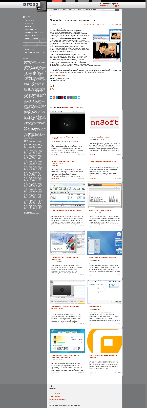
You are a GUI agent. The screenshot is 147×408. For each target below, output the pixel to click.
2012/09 (26, 143)
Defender (35, 72)
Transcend (42, 112)
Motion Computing (28, 91)
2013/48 (35, 168)
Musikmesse (41, 93)
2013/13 (26, 159)
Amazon (26, 65)
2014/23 (26, 176)
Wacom (28, 116)
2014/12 (35, 172)
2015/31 (26, 193)
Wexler (44, 116)
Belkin (33, 67)
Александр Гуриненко (39, 128)
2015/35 (26, 194)
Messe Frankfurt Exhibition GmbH (32, 89)
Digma (25, 73)
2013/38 (26, 166)
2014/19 (26, 174)
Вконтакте (30, 121)
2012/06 (31, 141)
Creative (43, 71)
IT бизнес (29, 20)
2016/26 (40, 204)
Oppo (25, 98)
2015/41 (35, 195)
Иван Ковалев (37, 132)
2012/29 (26, 149)
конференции (33, 213)
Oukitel (38, 98)
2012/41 (26, 152)
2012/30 (31, 149)
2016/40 (26, 208)
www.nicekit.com (59, 75)
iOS (42, 82)
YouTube (26, 120)
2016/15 (26, 202)
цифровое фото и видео (33, 44)
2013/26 (26, 162)
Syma (40, 110)
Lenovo (38, 85)
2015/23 (26, 190)
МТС (35, 121)
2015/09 (35, 185)
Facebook (34, 74)
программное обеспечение (35, 38)
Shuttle (43, 106)
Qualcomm (26, 104)
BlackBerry (26, 68)
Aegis (43, 62)
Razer (34, 104)
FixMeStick (39, 74)
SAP (29, 106)
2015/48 (31, 197)
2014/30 (40, 177)
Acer (29, 62)
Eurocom (26, 74)
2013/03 (35, 155)
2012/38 (31, 151)
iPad (44, 82)
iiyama (29, 82)
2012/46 (31, 154)
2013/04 (40, 155)
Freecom (37, 76)
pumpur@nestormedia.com (58, 399)
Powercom (43, 101)
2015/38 (40, 194)
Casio (43, 68)
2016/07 (26, 200)
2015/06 (40, 184)
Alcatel (33, 63)
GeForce (42, 77)
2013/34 (26, 165)
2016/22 (40, 202)
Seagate (36, 106)
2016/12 (31, 201)
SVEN (37, 110)
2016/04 (31, 199)
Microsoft (30, 90)
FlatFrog (26, 76)
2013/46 (26, 168)
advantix (40, 62)
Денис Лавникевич (40, 130)
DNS (29, 73)
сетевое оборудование (33, 41)
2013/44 (35, 167)
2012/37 (26, 151)
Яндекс (30, 122)
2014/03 (31, 169)
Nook (30, 95)
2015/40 (31, 195)
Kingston (32, 84)
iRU (32, 83)
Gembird (26, 78)
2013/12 (40, 157)
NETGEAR (26, 124)
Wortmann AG (41, 117)
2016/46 (35, 210)
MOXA (29, 93)
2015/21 (35, 189)
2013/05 (26, 156)
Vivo (25, 116)
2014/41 (35, 180)
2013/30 (26, 163)
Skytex (40, 107)
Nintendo (37, 94)
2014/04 (35, 169)
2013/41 (40, 166)
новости (64, 9)
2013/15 (35, 159)
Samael (29, 128)
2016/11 (26, 201)
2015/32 (31, 193)
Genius (30, 78)
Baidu (30, 67)
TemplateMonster (33, 111)
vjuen (32, 128)
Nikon (33, 94)
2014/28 (31, 177)
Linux (36, 87)
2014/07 (31, 171)
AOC (37, 65)
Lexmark (26, 87)
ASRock (37, 66)
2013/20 (40, 160)
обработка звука (31, 47)
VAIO (38, 113)
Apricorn (43, 65)
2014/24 (31, 176)
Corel (36, 71)
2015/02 (40, 183)
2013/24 (35, 161)
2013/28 (35, 162)
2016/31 (40, 205)
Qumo (31, 104)
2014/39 (26, 180)
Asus (40, 66)
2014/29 (35, 177)
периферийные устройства (35, 52)
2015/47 (26, 197)
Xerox (25, 118)
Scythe (32, 106)
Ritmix (43, 104)
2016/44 (26, 210)
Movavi (25, 93)
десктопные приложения (81, 16)
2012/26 (31, 148)
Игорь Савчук (31, 133)
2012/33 (26, 150)
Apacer (34, 122)
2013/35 (31, 165)
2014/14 (26, 173)
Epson (41, 73)
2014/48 (31, 183)
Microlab (43, 89)
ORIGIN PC (33, 98)
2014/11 (31, 172)
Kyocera (39, 84)
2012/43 (35, 152)
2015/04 (31, 184)
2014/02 (26, 169)
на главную (56, 9)
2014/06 (26, 171)
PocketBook (26, 101)
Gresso (43, 79)
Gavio (38, 77)
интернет (29, 23)
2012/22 (31, 146)
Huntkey (26, 123)
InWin (35, 82)
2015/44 (31, 196)
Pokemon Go (33, 101)
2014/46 (40, 182)
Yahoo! (37, 118)
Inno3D (30, 123)
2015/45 (35, 196)
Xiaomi (29, 118)
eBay (31, 73)
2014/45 (35, 182)
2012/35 (35, 150)
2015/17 (35, 188)
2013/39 (31, 166)
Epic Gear (42, 122)
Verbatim (26, 115)
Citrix (28, 70)
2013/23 (31, 161)
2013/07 (35, 156)
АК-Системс (41, 120)
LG (29, 87)
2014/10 (26, 172)
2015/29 (35, 191)
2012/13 (26, 144)
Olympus (29, 96)
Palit (27, 99)
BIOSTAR (43, 67)
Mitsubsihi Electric (37, 90)
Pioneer (29, 100)
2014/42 (40, 180)
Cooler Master (31, 71)
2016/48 (44, 210)
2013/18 (31, 160)
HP (35, 80)
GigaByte (41, 78)
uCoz (32, 113)
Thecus (42, 111)
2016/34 (35, 206)
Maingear (39, 88)
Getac (34, 78)
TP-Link (37, 112)
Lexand (41, 85)
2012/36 (40, 150)
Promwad (39, 102)
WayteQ (32, 116)
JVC (43, 83)
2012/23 (35, 146)
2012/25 (26, 148)
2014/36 (31, 179)
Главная (52, 16)
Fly (29, 76)
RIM (40, 104)
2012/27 (35, 148)
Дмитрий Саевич (28, 132)
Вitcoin (25, 121)
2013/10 (31, 157)
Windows (35, 117)
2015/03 (26, 184)
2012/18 (31, 145)
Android (33, 65)
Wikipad (26, 117)
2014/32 (31, 178)
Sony (29, 109)
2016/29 (31, 205)
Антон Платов (38, 129)
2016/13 (35, 201)
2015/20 (31, 189)
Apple (39, 65)
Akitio (30, 63)
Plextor (39, 100)
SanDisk (26, 106)
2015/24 (31, 190)
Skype (37, 107)
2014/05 (40, 169)
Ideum (25, 82)
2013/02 (31, 155)
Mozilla (33, 93)
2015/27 (26, 191)
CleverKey (32, 70)
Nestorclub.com (75, 405)
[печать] (100, 24)
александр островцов (29, 129)
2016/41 (31, 208)
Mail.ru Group (33, 88)
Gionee (25, 79)
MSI (37, 93)
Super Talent (33, 110)
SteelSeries (26, 110)
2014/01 (40, 168)
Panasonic (31, 99)
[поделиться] (89, 24)
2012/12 (40, 143)
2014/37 (35, 179)
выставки (26, 213)
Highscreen (27, 80)
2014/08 (35, 171)
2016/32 (26, 206)
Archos (25, 66)
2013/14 (31, 159)
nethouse (29, 94)
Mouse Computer (42, 91)
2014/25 (35, 176)
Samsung (43, 105)
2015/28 (31, 191)
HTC (37, 80)
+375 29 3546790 (54, 396)
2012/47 (35, 154)
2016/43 (40, 208)
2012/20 (40, 145)
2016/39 (40, 207)
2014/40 (31, 180)
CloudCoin (37, 70)
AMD (29, 65)
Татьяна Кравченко (29, 138)
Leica (34, 85)
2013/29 (40, 162)
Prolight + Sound (32, 102)
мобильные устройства (34, 32)
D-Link (25, 72)
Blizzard (32, 68)
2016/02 (40, 197)
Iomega (39, 82)
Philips (25, 100)
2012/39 (35, 151)
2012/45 (26, 154)
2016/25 (35, 204)
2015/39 (26, 195)
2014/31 (26, 178)
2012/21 (26, 146)
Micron (25, 90)
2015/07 (26, 185)
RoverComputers (32, 105)
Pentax (43, 99)
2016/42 (35, 208)
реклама (39, 213)
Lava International (28, 85)
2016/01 (35, 197)
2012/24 (40, 146)
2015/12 (31, 187)
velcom (41, 113)
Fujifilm (41, 76)
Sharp (39, 106)
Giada (37, 78)
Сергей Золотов (32, 137)
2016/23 (26, 204)
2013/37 (40, 165)
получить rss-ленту (89, 9)
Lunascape (26, 88)
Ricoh (37, 104)
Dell (39, 72)
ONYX (33, 96)
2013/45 (40, 167)
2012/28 (40, 148)
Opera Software (39, 96)
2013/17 (26, 160)
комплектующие (31, 35)
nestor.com (57, 1)
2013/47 (31, 168)
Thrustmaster (27, 112)
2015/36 (31, 194)
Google (33, 79)
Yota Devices (43, 118)
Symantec (26, 111)
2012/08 (40, 141)
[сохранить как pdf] (114, 24)
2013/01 (26, 155)
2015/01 (35, 183)
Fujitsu (25, 77)
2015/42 (40, 195)
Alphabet (42, 63)
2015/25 (35, 190)
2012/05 (26, 141)
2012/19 (35, 145)
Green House (38, 79)
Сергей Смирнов (40, 137)
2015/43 (26, 196)
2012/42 (31, 152)
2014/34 (40, 178)
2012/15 (35, 144)
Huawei (40, 80)
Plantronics (34, 100)
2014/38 (40, 179)
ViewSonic (43, 115)
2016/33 (31, 206)
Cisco (25, 70)
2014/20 (31, 174)
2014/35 (26, 179)
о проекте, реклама (75, 9)
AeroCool (26, 63)
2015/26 (40, 190)
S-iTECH (39, 105)
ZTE (33, 120)
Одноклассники (40, 121)
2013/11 (35, 157)
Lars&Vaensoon (40, 123)
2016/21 (35, 202)
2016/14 (40, 201)
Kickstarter (26, 84)
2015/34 (40, 193)
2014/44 (31, 182)
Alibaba (37, 63)
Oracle (28, 98)
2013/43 (31, 167)
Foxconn (32, 76)
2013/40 (35, 166)
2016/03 (26, 199)
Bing (40, 67)
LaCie (43, 84)
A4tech (25, 62)
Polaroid (38, 101)
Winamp (30, 117)
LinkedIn (33, 87)
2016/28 (26, 205)
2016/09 (35, 200)
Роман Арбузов (34, 135)
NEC (25, 94)
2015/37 (35, 194)
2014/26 (40, 176)
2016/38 (35, 207)
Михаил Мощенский (35, 134)
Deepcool (30, 72)
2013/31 (31, 163)
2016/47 (40, 210)
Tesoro (31, 124)
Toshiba (33, 112)
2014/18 (40, 173)
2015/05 (35, 184)
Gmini (29, 79)
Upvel (35, 113)
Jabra (34, 83)
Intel (32, 82)
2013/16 (40, 159)
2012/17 (26, 145)
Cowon (39, 71)
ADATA (32, 62)
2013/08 (40, 156)
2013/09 (26, 157)
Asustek (26, 67)
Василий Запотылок (29, 130)
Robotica (26, 105)
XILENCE (33, 118)
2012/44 (40, 152)
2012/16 (40, 144)
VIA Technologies (36, 115)
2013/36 (35, 165)
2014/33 (35, 178)
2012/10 (31, 143)
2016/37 (31, 207)
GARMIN (30, 77)
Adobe (35, 62)
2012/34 (31, 150)
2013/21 (26, 161)
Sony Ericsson (34, 109)
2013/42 (26, 167)
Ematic (38, 73)
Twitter (25, 113)
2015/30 (40, 191)
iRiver (29, 83)
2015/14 (40, 187)
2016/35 (40, 206)
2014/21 (35, 174)
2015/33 (35, 193)
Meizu (43, 88)
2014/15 (31, 173)
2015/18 (40, 188)
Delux (41, 72)
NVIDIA (33, 95)
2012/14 (31, 144)
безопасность (30, 26)
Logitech (40, 87)
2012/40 (40, 151)
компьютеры (30, 29)
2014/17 (35, 173)
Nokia (41, 94)
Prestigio (26, 102)
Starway (39, 109)
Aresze (38, 122)
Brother (36, 68)
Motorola (35, 91)
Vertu (30, 115)
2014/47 (26, 183)
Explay (30, 74)
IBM (44, 80)
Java (38, 83)
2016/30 (35, 205)
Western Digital (38, 116)
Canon (39, 68)
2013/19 (35, 160)
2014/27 (26, 177)
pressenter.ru (53, 402)
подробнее (55, 154)
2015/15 (26, 188)
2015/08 (31, 185)
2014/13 (40, 172)
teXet (39, 111)
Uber (29, 113)
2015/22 (40, 189)
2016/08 (31, 200)
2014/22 (40, 174)
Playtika (26, 122)
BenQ (36, 67)
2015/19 (26, 189)
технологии (30, 49)
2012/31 (35, 149)
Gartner (34, 77)
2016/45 (31, 210)
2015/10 (40, 185)
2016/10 (40, 200)
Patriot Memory (38, 99)
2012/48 (40, 154)
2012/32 (40, 149)
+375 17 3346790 (54, 393)
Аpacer (36, 120)
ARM (33, 66)
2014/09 (40, 171)
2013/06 (31, 156)
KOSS (35, 84)
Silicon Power (27, 107)
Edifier (34, 73)
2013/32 (35, 163)
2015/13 (35, 187)
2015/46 (40, 196)
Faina (25, 128)
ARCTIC (30, 66)
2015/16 (31, 188)
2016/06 (40, 199)
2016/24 (31, 204)
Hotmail (32, 80)
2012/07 (35, 141)
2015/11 (26, 187)
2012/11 (35, 143)
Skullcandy (33, 107)
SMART (26, 109)
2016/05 (35, 199)
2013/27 (31, 162)
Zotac (30, 120)
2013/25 (40, 161)
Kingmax (34, 123)
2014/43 (26, 182)
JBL (40, 83)
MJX (43, 90)
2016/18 (31, 202)
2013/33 (40, 163)
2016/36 (26, 207)
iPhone (25, 83)
